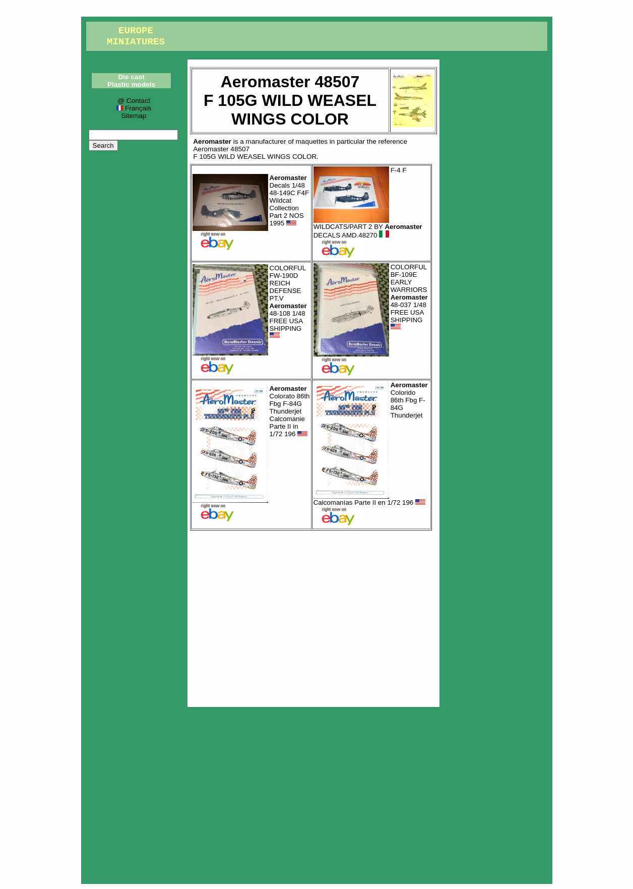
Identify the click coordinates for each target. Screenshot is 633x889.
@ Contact (133, 100)
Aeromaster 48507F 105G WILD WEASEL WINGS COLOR (254, 152)
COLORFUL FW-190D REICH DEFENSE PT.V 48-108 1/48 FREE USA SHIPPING (288, 301)
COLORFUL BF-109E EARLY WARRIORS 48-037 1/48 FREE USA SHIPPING (409, 297)
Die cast (131, 77)
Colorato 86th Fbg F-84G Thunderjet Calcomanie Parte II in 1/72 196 (290, 411)
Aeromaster (212, 141)
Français (133, 108)
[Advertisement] (313, 616)
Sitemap (134, 116)
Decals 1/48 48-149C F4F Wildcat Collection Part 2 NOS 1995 (289, 200)
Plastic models (131, 84)
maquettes (312, 141)
